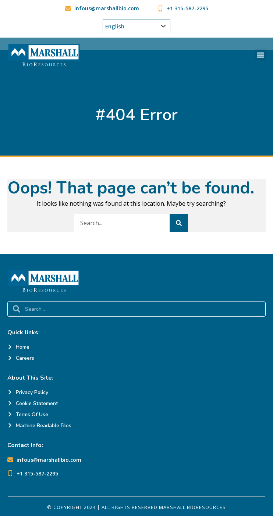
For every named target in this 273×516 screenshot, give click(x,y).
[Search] (179, 223)
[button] (261, 55)
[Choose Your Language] (136, 26)
